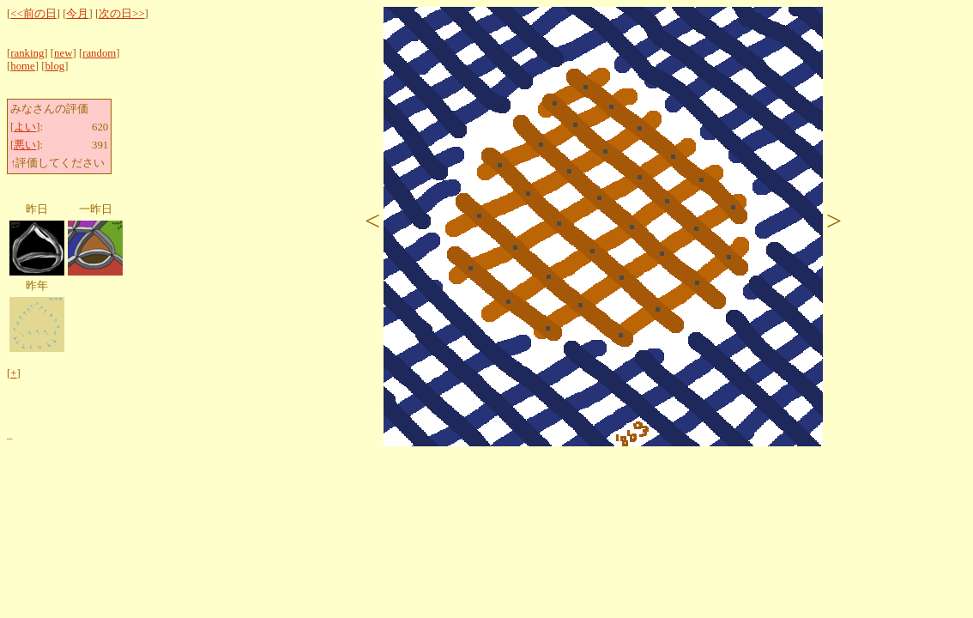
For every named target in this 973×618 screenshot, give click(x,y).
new (63, 53)
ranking (27, 53)
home (22, 66)
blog (54, 66)
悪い (25, 145)
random (99, 53)
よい (25, 127)
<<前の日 (33, 14)
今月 (77, 14)
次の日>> (121, 14)
